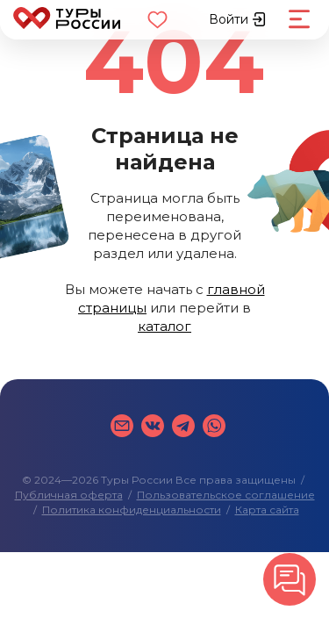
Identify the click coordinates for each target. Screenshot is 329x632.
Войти (237, 19)
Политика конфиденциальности (131, 509)
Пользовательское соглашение (226, 494)
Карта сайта (267, 509)
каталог (164, 326)
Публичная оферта (69, 494)
